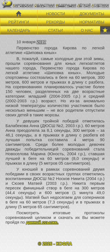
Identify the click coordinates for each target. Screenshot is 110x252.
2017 (41, 41)
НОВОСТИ (55, 14)
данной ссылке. (42, 222)
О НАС (87, 30)
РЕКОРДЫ (55, 22)
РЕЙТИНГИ (19, 22)
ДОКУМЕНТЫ (92, 14)
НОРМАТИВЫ (92, 22)
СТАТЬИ (55, 30)
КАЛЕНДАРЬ (18, 30)
